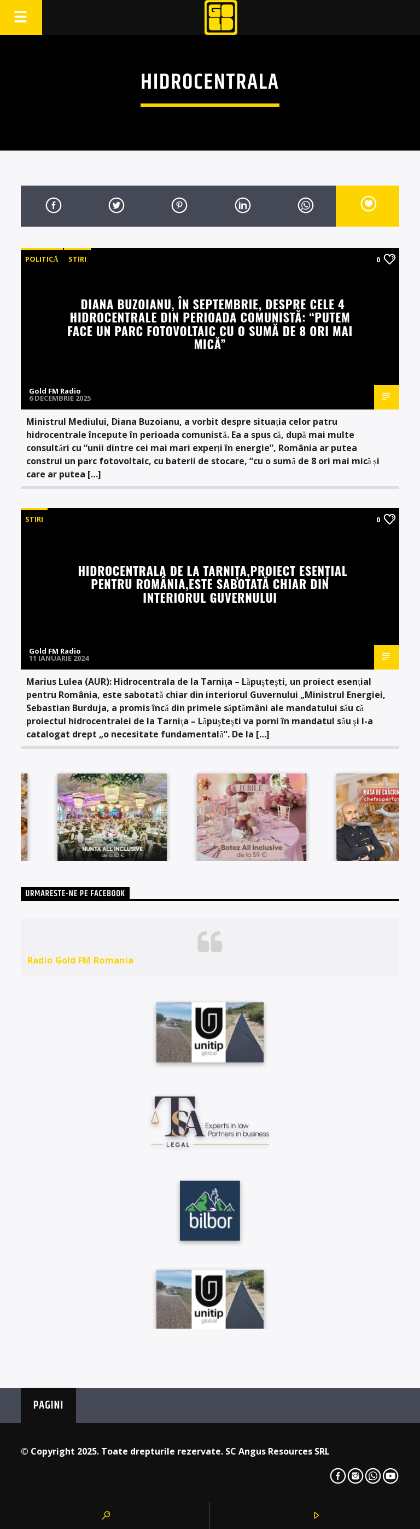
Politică (41, 259)
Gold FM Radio (55, 391)
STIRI (77, 259)
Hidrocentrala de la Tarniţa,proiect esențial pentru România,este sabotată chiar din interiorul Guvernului (213, 583)
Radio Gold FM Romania (80, 960)
